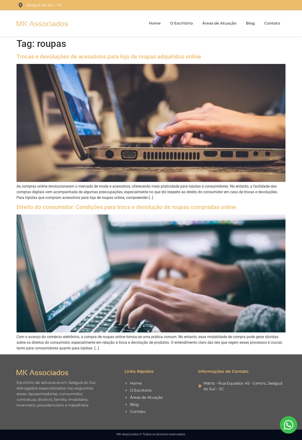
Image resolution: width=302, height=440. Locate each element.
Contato (272, 23)
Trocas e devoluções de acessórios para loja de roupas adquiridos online (109, 56)
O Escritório (181, 23)
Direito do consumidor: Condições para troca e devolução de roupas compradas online (126, 207)
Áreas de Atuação (219, 23)
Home (155, 23)
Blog (250, 23)
